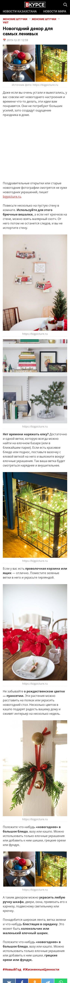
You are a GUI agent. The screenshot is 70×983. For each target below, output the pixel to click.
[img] (65, 5)
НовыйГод (13, 969)
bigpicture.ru (12, 197)
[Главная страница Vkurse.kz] (35, 5)
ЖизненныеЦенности (42, 969)
